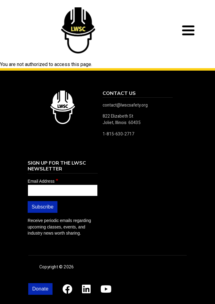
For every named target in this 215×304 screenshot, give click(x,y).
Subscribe (42, 206)
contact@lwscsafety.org (125, 105)
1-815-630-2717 (118, 133)
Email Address (41, 181)
